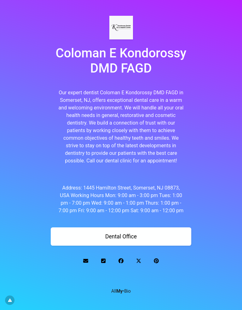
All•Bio (121, 291)
